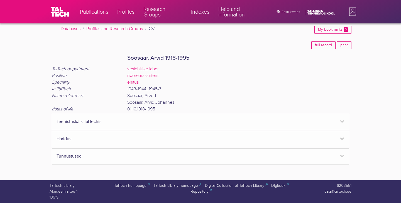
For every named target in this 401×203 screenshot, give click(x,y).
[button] (351, 11)
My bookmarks (333, 29)
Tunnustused (69, 156)
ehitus (133, 82)
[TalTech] (60, 11)
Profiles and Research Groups (114, 29)
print (344, 45)
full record (323, 45)
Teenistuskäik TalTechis (79, 121)
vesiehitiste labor (143, 69)
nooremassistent (142, 75)
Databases (70, 29)
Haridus (64, 139)
